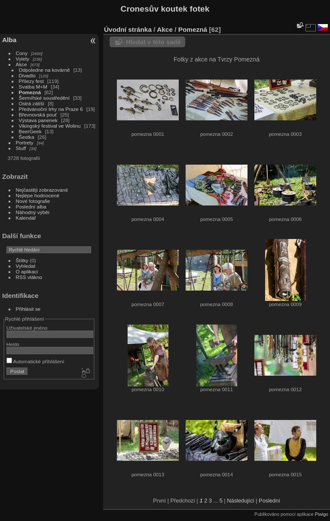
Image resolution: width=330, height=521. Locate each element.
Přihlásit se (28, 309)
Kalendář (26, 218)
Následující (240, 500)
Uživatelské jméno (26, 328)
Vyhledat (25, 266)
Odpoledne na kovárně (44, 70)
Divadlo (27, 75)
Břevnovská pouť (38, 114)
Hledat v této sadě (153, 42)
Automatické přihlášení (35, 361)
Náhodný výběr (33, 212)
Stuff (21, 148)
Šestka (26, 137)
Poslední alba (31, 206)
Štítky (22, 260)
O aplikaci (27, 271)
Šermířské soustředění (44, 98)
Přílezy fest (31, 81)
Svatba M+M (33, 86)
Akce (21, 64)
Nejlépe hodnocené (37, 195)
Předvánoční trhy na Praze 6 (51, 109)
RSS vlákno (29, 277)
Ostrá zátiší (32, 103)
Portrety (25, 142)
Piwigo (321, 514)
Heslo (12, 344)
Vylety (23, 58)
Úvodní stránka (128, 29)
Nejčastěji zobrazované (42, 190)
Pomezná (30, 92)
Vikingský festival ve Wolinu (50, 126)
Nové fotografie (33, 201)
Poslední (269, 500)
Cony (22, 53)
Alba (9, 39)
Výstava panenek (38, 120)
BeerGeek (30, 131)
